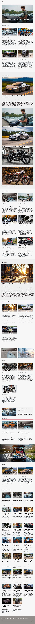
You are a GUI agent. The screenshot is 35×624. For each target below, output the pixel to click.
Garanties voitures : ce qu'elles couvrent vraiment (9, 427)
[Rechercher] (16, 621)
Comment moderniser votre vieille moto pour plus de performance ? (15, 166)
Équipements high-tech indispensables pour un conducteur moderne (15, 146)
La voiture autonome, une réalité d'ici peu (9, 473)
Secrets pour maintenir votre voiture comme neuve (9, 56)
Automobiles (9, 618)
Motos (18, 618)
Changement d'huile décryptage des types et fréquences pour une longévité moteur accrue (25, 35)
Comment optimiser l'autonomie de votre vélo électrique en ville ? (9, 311)
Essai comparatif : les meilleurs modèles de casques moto (8, 391)
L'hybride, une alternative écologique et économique (5, 607)
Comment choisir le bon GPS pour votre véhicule (9, 332)
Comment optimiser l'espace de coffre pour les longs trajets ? (9, 244)
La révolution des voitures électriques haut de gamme (15, 95)
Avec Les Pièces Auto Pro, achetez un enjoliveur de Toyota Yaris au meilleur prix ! (25, 223)
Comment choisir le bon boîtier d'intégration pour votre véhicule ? (25, 244)
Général (26, 618)
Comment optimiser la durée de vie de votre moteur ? (8, 34)
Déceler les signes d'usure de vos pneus (25, 56)
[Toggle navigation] (3, 1)
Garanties (22, 618)
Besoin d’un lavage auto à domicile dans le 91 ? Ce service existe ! (9, 200)
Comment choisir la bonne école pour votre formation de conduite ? (17, 17)
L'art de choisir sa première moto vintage (10, 185)
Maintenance (3, 618)
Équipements (14, 618)
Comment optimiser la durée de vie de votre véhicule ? (8, 222)
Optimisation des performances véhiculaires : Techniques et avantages (26, 354)
